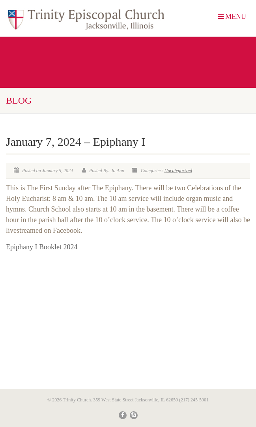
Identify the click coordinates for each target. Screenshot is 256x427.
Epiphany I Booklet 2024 (41, 247)
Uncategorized (178, 170)
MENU (232, 16)
